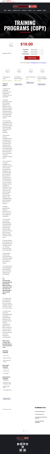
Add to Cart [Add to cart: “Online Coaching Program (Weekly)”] (41, 84)
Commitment (25, 54)
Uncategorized (34, 62)
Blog (34, 10)
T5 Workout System (16, 10)
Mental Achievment (40, 411)
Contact (44, 10)
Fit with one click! (40, 414)
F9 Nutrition (24, 10)
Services (9, 10)
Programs (25, 49)
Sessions (25, 51)
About (5, 10)
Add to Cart (32, 58)
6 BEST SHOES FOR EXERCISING (39, 422)
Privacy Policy (22, 442)
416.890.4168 (8, 0)
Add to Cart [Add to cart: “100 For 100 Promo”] (30, 82)
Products (30, 10)
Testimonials (39, 10)
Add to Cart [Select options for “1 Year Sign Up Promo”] (7, 398)
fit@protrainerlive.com (11, 1)
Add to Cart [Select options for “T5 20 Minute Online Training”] (18, 84)
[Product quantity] (22, 58)
